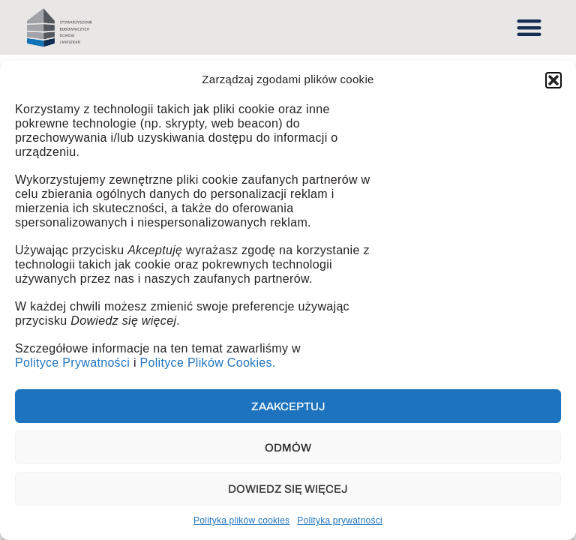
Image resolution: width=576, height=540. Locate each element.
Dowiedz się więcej (288, 489)
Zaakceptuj (288, 406)
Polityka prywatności (339, 520)
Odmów (288, 448)
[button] (553, 80)
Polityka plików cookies (242, 520)
